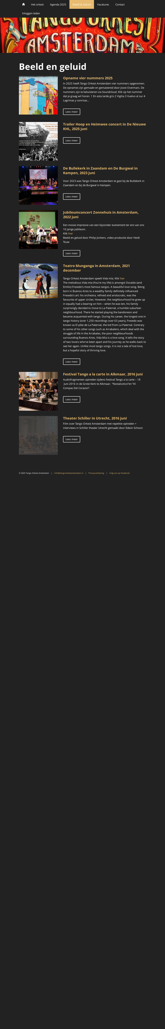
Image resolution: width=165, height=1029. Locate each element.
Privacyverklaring (96, 473)
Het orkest (37, 4)
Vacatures (103, 4)
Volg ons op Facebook (119, 473)
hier (71, 233)
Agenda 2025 (58, 4)
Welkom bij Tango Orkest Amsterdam (23, 4)
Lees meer (72, 111)
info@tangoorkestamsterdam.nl (68, 473)
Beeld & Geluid (82, 4)
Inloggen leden (31, 13)
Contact (120, 4)
